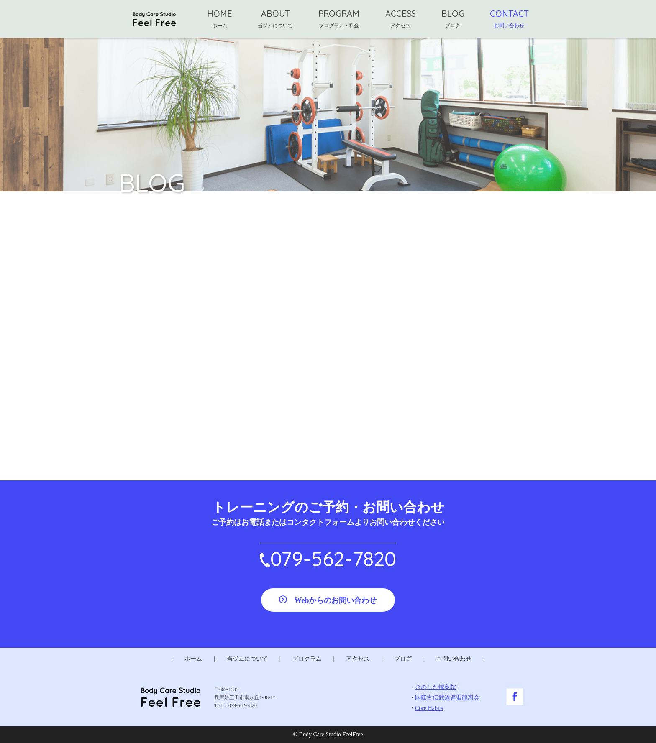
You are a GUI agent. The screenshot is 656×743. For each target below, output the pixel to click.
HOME (219, 18)
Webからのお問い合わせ (335, 600)
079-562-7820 (333, 558)
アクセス (357, 659)
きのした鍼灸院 (435, 687)
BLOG (452, 18)
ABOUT (275, 18)
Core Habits (429, 708)
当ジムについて (247, 659)
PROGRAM (338, 18)
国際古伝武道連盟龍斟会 (447, 697)
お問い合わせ (454, 659)
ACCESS (400, 18)
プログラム (307, 659)
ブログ (403, 659)
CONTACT (509, 18)
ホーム (193, 659)
